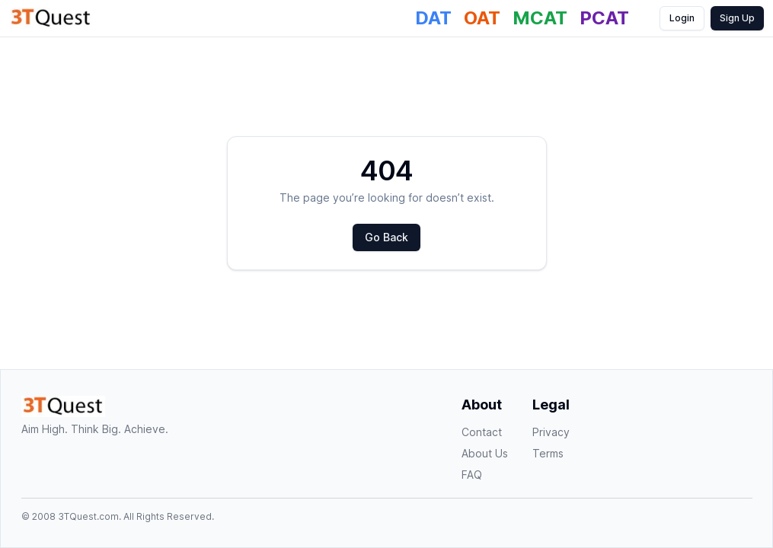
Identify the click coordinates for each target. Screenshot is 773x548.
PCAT (604, 18)
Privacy (551, 431)
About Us (485, 453)
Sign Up (737, 18)
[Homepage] (51, 18)
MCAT (540, 18)
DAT (433, 18)
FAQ (472, 474)
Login (682, 18)
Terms (548, 453)
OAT (482, 18)
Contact (482, 431)
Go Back (386, 237)
